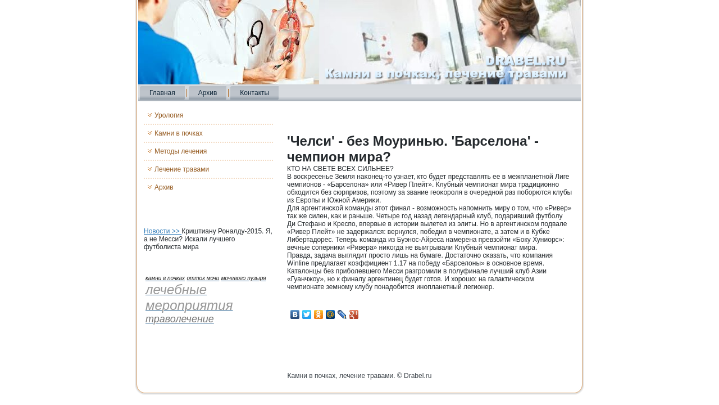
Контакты (254, 93)
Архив (207, 93)
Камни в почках (178, 133)
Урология (169, 115)
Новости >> (162, 231)
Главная (162, 93)
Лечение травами (181, 169)
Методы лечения (180, 151)
